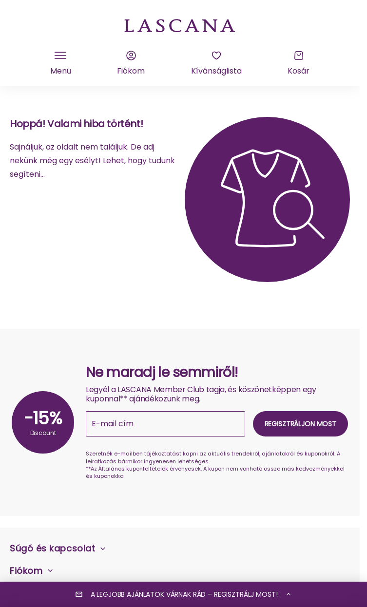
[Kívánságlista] (216, 63)
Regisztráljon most (300, 424)
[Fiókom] (131, 63)
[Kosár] (298, 63)
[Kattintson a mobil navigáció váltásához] (60, 63)
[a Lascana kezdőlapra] (179, 25)
